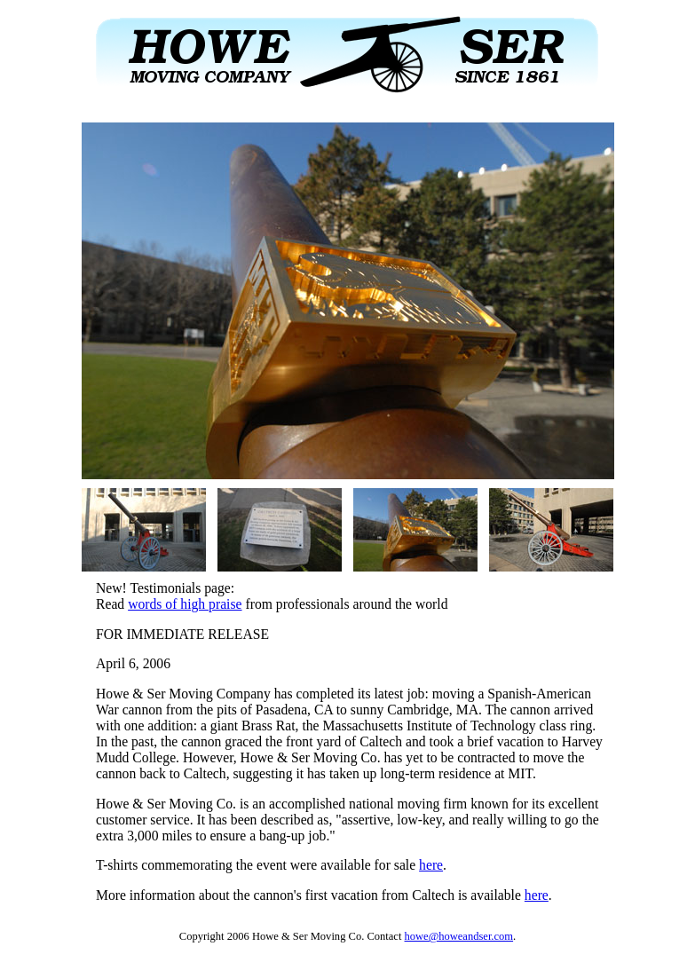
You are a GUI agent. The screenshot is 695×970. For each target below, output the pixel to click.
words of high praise (184, 603)
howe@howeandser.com (459, 936)
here (431, 864)
